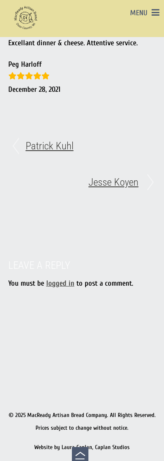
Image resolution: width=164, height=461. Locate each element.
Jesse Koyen (113, 182)
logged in (60, 283)
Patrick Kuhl (50, 146)
